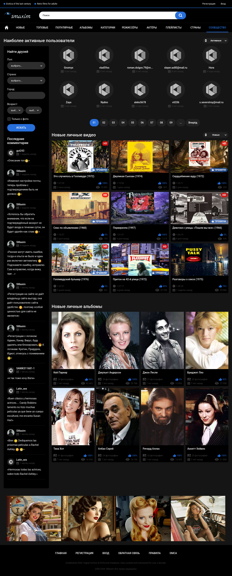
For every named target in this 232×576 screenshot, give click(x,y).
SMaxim (21, 171)
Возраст (12, 104)
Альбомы (86, 27)
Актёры (152, 27)
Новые (20, 27)
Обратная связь (129, 553)
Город (10, 89)
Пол (9, 59)
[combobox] (26, 65)
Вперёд (192, 122)
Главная (6, 27)
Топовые (42, 27)
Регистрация (208, 4)
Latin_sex (21, 388)
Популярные (64, 27)
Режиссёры (130, 27)
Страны (195, 27)
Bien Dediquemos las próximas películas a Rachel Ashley (23, 445)
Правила (155, 553)
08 (161, 122)
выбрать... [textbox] (16, 65)
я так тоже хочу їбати (21, 378)
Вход (223, 4)
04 (123, 122)
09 (171, 122)
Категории (108, 27)
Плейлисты (173, 27)
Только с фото (20, 119)
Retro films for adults (47, 4)
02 (103, 122)
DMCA (173, 553)
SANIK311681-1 (25, 368)
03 (113, 122)
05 (132, 122)
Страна (11, 74)
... (181, 122)
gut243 (20, 150)
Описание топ (18, 160)
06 (142, 122)
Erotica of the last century (18, 4)
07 (151, 122)
